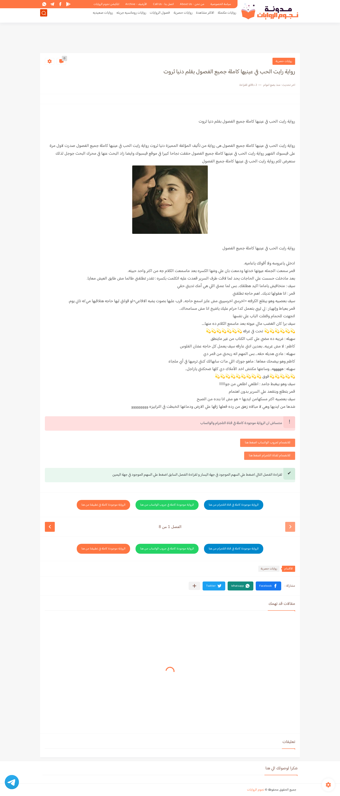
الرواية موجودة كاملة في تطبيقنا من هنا (103, 504)
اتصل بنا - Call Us (163, 4)
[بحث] (43, 15)
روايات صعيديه (103, 16)
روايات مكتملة (227, 16)
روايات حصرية (183, 16)
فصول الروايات (160, 16)
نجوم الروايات (255, 790)
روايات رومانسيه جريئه (131, 16)
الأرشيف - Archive (136, 4)
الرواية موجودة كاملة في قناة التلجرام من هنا (234, 504)
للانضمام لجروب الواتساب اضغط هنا (267, 442)
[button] (268, 586)
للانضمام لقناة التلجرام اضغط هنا (269, 455)
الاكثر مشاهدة (205, 16)
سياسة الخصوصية (220, 4)
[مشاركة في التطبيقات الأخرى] (194, 586)
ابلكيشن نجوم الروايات (106, 4)
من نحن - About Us (192, 4)
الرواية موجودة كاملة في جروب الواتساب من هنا (167, 504)
